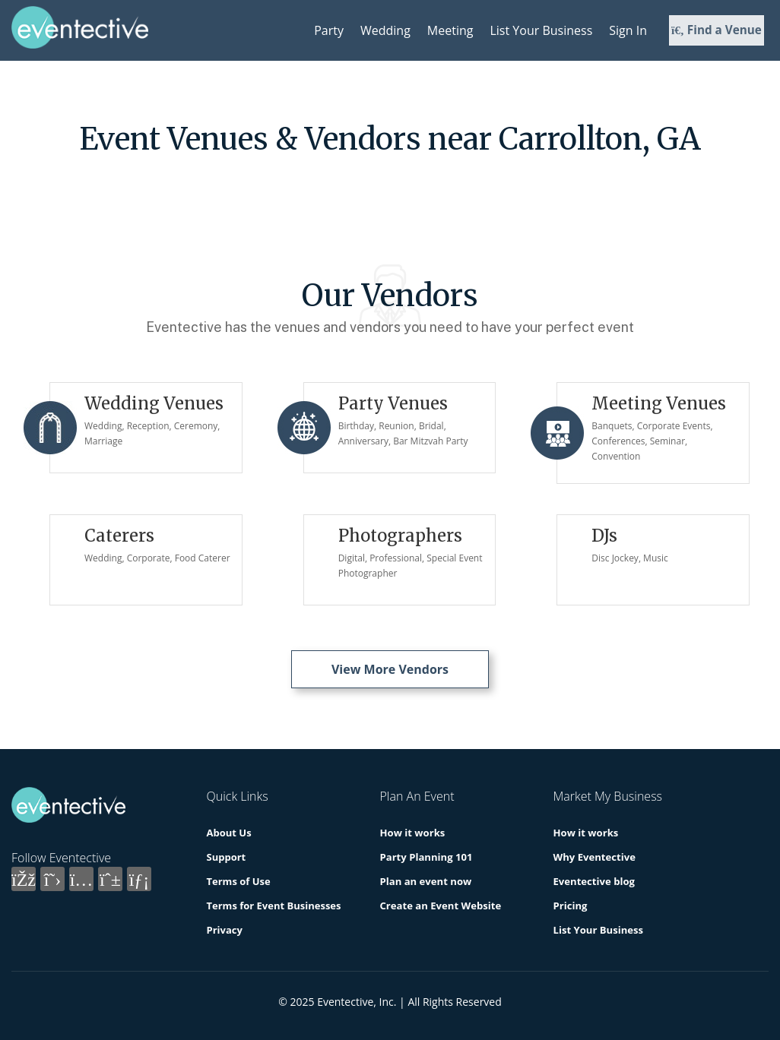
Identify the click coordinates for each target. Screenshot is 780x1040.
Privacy (225, 930)
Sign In (628, 30)
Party (329, 30)
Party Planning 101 (426, 857)
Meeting (450, 30)
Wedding (385, 30)
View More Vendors (390, 669)
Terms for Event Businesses (274, 905)
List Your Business (541, 30)
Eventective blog (594, 881)
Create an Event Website (440, 905)
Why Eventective (594, 857)
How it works (412, 832)
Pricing (570, 905)
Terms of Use (239, 881)
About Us (229, 832)
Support (226, 857)
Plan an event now (425, 881)
